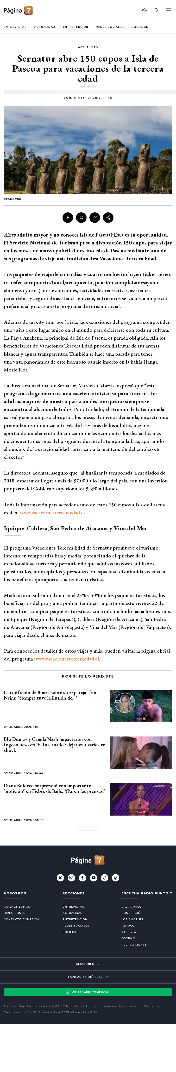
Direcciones (14, 913)
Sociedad (140, 27)
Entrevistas (15, 27)
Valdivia (128, 932)
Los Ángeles (132, 919)
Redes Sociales (110, 27)
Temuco (128, 925)
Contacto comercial (22, 919)
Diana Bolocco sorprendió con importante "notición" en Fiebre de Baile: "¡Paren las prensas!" (55, 788)
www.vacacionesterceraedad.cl (52, 512)
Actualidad (44, 27)
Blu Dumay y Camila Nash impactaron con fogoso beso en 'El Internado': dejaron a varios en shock (55, 744)
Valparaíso (131, 906)
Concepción (132, 913)
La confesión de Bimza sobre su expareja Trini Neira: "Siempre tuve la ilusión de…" (51, 695)
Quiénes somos (17, 906)
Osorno (128, 938)
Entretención (75, 27)
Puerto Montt (134, 944)
